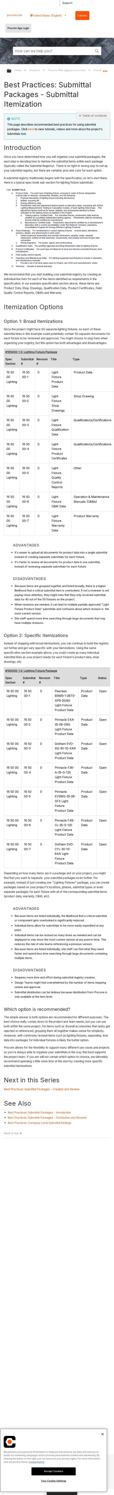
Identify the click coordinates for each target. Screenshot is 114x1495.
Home (18, 70)
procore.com (14, 15)
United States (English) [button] (47, 15)
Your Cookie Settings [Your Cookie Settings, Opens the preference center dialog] (53, 1480)
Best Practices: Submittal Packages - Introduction (39, 1112)
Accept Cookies (53, 1471)
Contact (82, 15)
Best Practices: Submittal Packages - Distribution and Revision (47, 1117)
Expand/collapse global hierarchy (11, 71)
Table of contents (94, 115)
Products (35, 70)
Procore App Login (18, 28)
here (31, 129)
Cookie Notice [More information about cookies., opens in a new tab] (36, 1462)
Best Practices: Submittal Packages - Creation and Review (42, 1089)
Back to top (11, 1133)
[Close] (103, 1434)
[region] (53, 1460)
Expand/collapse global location (105, 69)
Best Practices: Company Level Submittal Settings (39, 1123)
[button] (96, 50)
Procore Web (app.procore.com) (67, 70)
